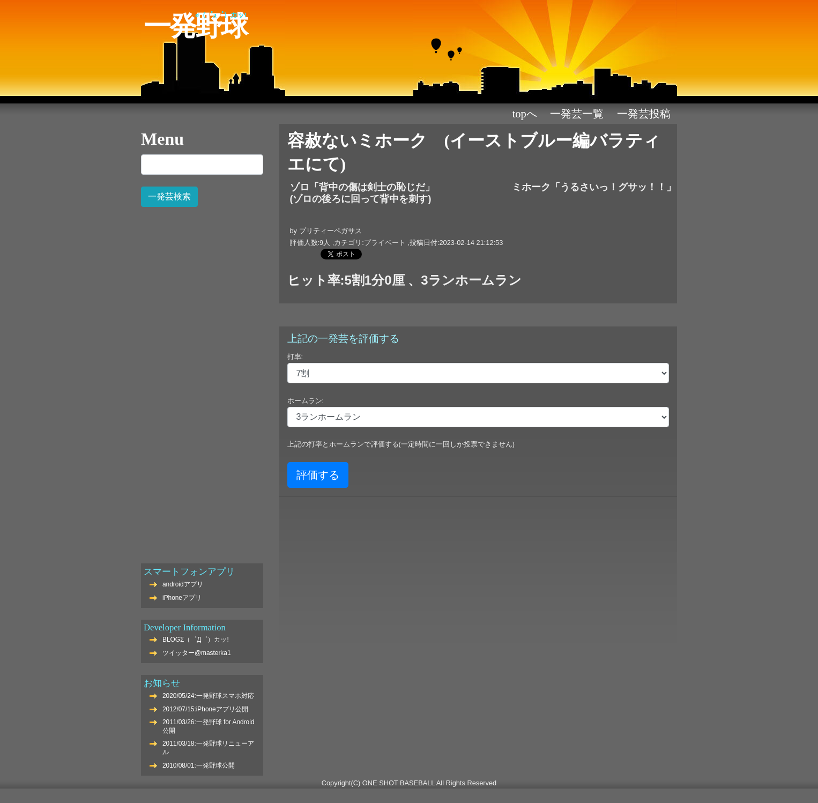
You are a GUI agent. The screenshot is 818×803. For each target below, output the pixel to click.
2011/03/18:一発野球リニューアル (208, 748)
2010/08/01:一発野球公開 (198, 765)
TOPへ (524, 114)
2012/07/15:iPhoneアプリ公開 (205, 709)
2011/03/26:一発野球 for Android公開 (208, 726)
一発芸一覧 (577, 114)
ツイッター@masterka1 (196, 653)
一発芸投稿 (644, 114)
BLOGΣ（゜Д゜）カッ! (195, 639)
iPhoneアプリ (182, 597)
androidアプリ (182, 584)
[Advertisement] (202, 379)
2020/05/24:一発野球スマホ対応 (208, 696)
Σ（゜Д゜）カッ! (221, 15)
